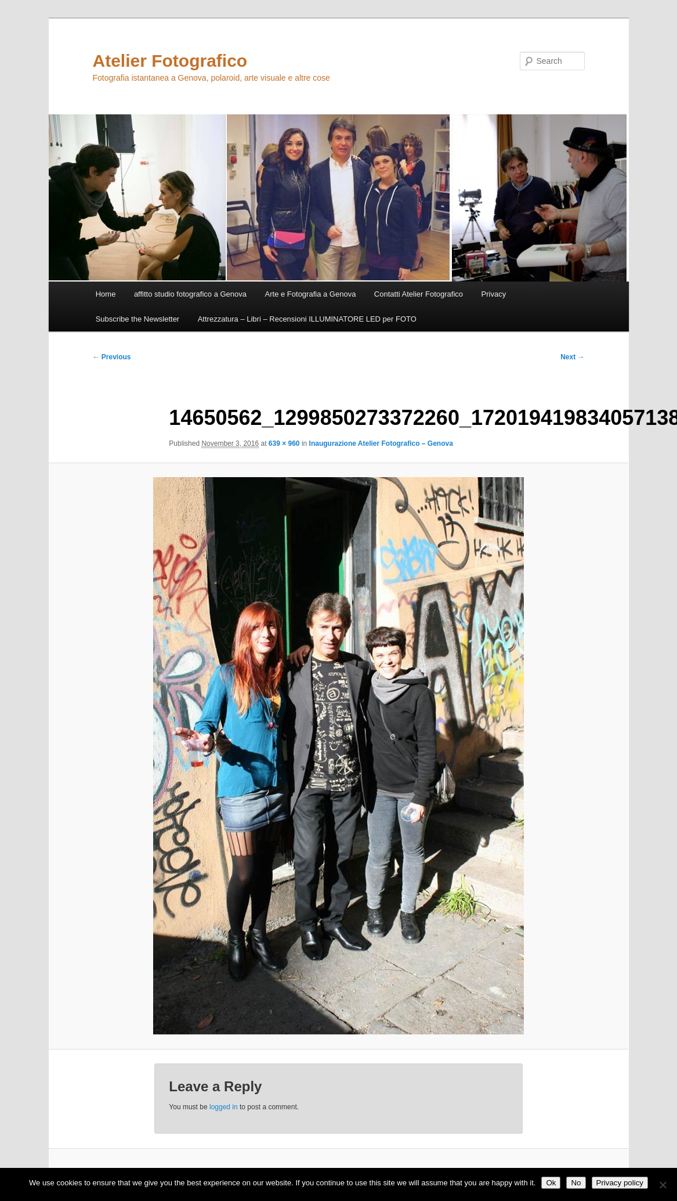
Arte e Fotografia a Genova (310, 294)
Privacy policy (619, 1182)
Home (106, 294)
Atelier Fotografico (170, 60)
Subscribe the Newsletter (138, 319)
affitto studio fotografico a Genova (190, 294)
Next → (572, 357)
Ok (551, 1182)
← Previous (112, 357)
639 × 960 (284, 443)
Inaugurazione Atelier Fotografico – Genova (381, 443)
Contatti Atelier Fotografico (418, 294)
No (576, 1182)
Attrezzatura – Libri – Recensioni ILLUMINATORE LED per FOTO (307, 319)
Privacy (493, 294)
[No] (662, 1185)
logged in (223, 1107)
